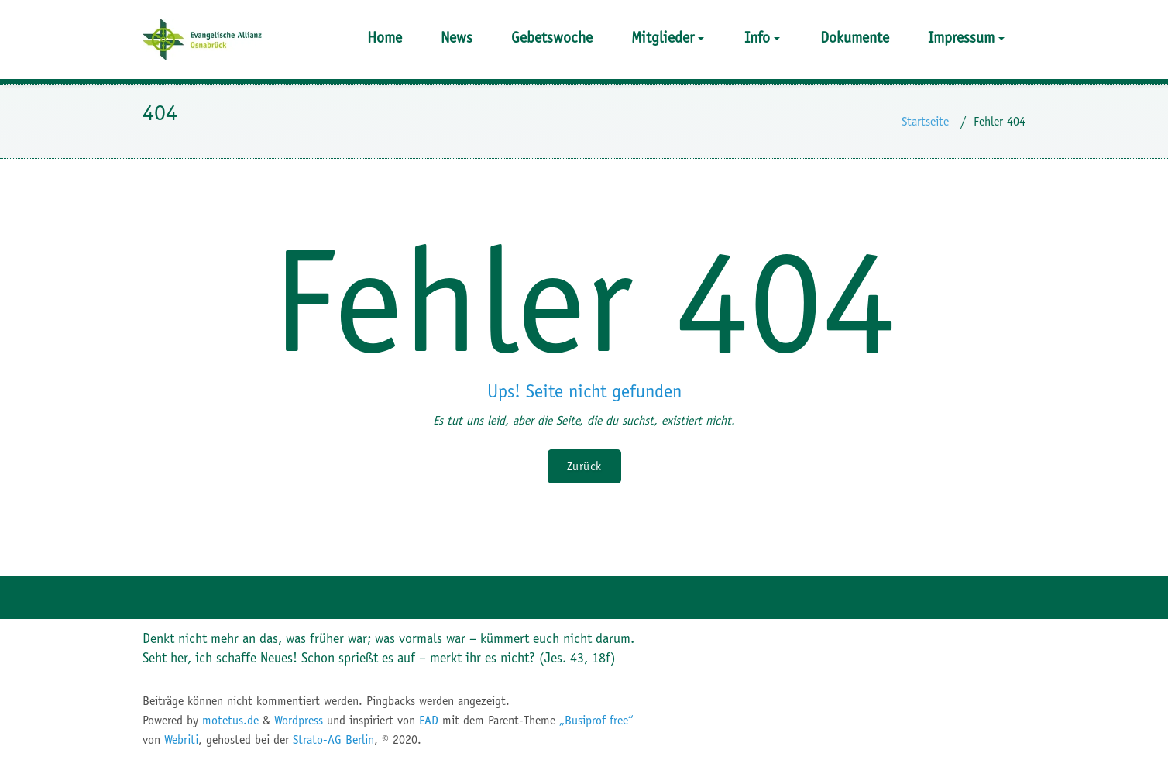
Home (384, 37)
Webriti (181, 739)
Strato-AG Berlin (333, 739)
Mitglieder (667, 37)
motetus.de (230, 720)
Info (762, 37)
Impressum (966, 37)
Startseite (925, 121)
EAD (428, 720)
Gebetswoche (552, 37)
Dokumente (854, 37)
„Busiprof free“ (596, 720)
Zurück (584, 466)
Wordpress (298, 720)
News (456, 37)
